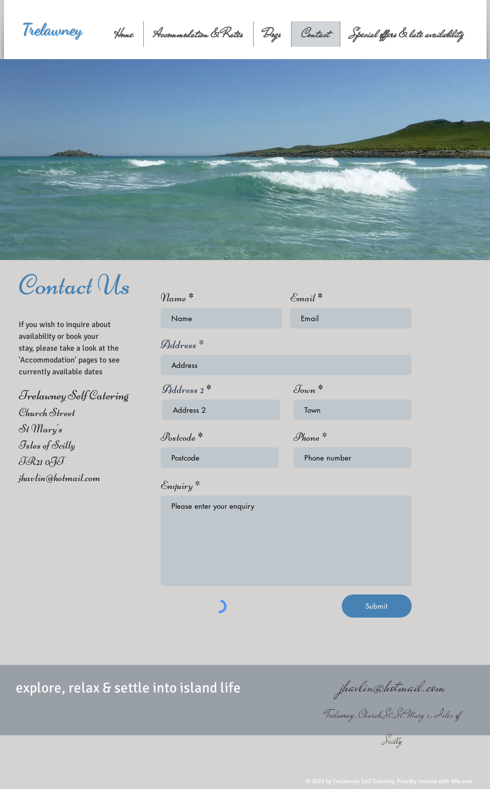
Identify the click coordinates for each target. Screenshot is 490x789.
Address (178, 344)
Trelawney (52, 29)
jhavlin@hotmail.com (59, 477)
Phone (307, 437)
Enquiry (177, 485)
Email (302, 298)
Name (173, 298)
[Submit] (377, 606)
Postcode (178, 437)
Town (305, 389)
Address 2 (183, 389)
